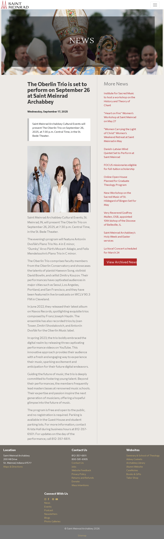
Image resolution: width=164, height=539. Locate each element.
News (47, 502)
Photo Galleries (52, 521)
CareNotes (132, 470)
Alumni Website (134, 466)
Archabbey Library (135, 462)
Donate (76, 481)
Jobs (74, 466)
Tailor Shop (132, 477)
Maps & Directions (13, 466)
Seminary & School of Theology (143, 455)
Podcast (48, 510)
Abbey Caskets (134, 459)
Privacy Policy (79, 474)
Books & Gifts (133, 474)
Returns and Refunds (83, 477)
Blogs (47, 517)
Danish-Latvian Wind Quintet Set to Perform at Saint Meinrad (119, 152)
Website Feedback (81, 470)
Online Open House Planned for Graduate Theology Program (116, 180)
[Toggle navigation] (155, 5)
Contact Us (78, 462)
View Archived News (122, 262)
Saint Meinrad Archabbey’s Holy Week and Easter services (119, 236)
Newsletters (50, 513)
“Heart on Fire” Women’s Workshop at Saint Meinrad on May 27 (120, 117)
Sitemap (82, 535)
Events (48, 506)
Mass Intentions (80, 485)
